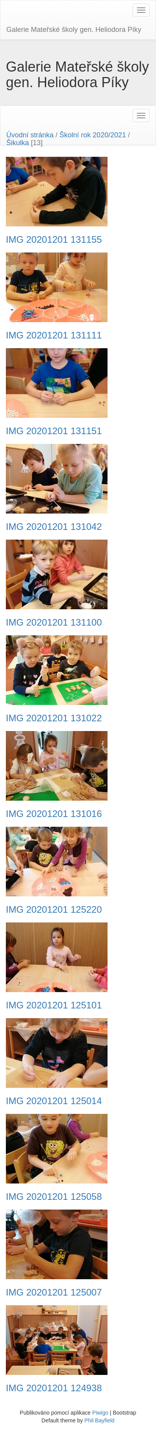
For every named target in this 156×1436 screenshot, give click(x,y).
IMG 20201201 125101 (54, 1005)
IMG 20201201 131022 (54, 718)
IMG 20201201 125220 (54, 910)
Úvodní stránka (30, 135)
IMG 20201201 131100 (54, 622)
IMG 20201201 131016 (54, 814)
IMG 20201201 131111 (54, 335)
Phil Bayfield (99, 1420)
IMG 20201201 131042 (54, 527)
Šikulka (17, 143)
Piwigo (100, 1413)
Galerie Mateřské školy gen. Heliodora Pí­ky (73, 29)
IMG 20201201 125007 (54, 1292)
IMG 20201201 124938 (54, 1388)
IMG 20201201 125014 (54, 1101)
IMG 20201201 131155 (54, 240)
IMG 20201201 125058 (54, 1197)
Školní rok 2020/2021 (92, 135)
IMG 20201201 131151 (54, 431)
